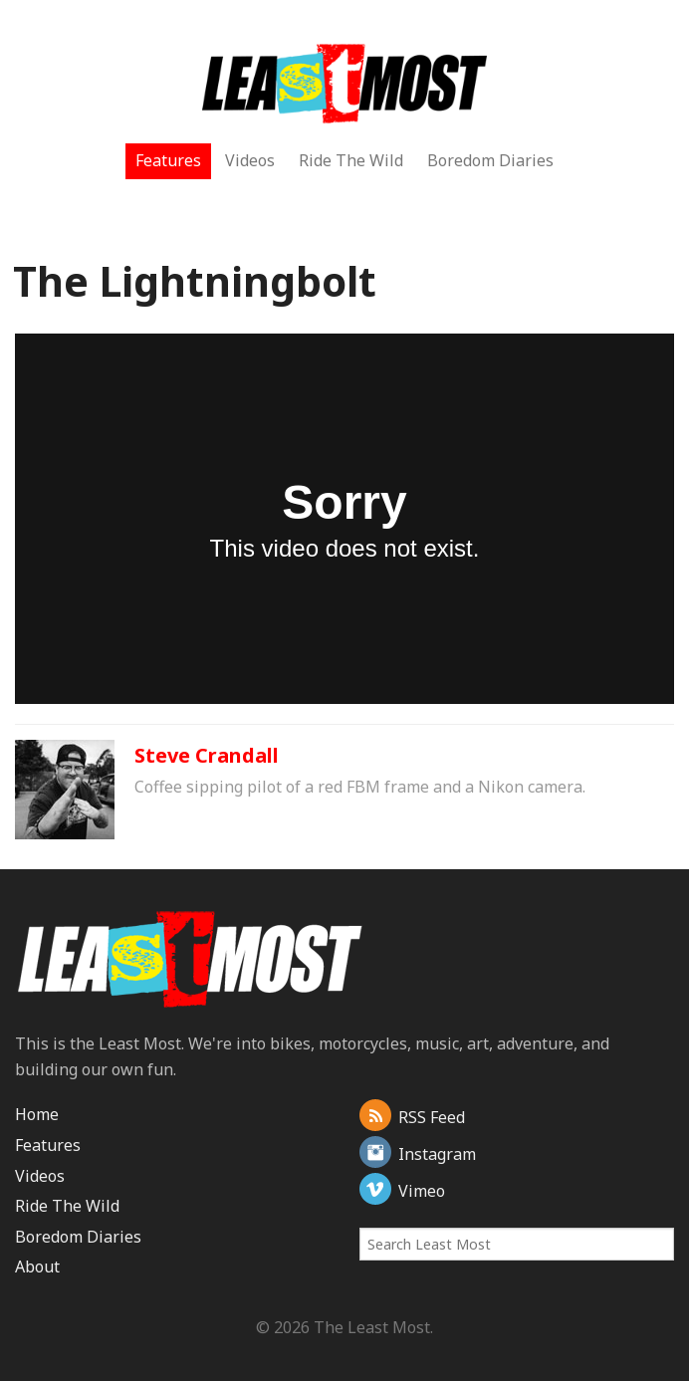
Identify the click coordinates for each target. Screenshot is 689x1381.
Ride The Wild (351, 160)
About (37, 1266)
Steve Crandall (206, 755)
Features (168, 160)
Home (37, 1114)
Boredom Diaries (490, 160)
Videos (250, 160)
